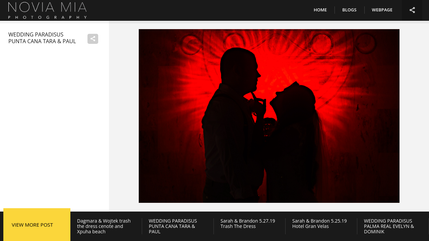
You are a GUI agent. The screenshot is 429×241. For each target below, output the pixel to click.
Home (320, 10)
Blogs (349, 10)
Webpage (382, 10)
